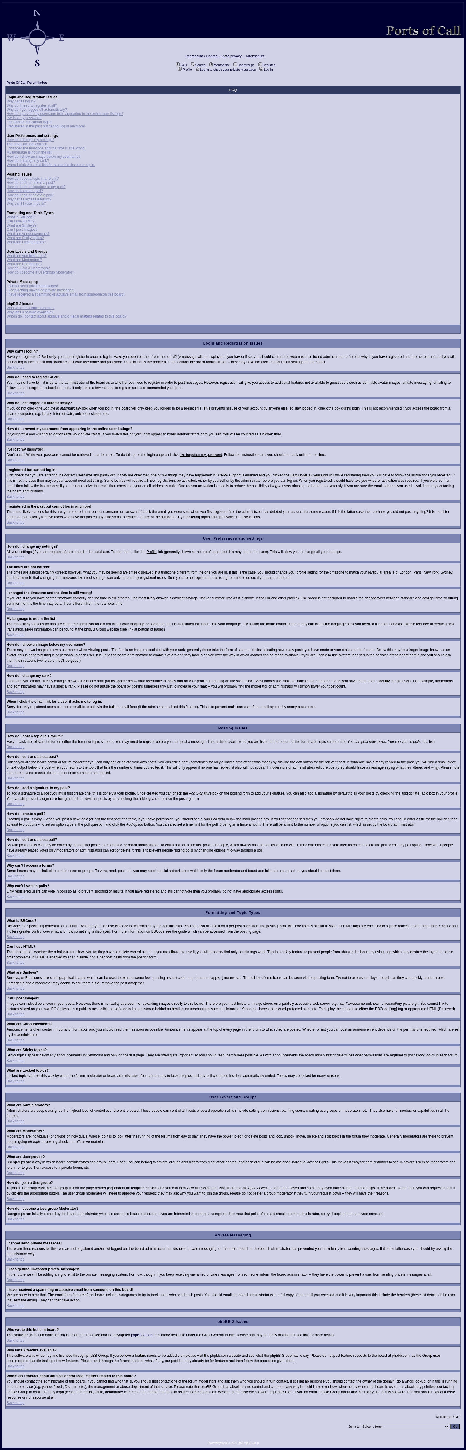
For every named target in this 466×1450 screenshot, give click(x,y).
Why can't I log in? (21, 101)
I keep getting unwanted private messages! (40, 290)
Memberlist (219, 65)
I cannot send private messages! (32, 286)
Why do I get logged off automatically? (37, 110)
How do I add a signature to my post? (36, 187)
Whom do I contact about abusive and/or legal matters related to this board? (67, 316)
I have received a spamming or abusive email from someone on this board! (66, 294)
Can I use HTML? (20, 221)
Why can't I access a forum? (29, 199)
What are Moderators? (24, 260)
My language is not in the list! (30, 152)
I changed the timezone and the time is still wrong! (46, 148)
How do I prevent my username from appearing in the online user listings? (65, 114)
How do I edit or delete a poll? (30, 195)
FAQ (181, 65)
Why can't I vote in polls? (26, 203)
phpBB (224, 1443)
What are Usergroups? (24, 264)
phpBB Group (142, 1335)
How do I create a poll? (25, 191)
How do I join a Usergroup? (28, 268)
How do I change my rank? (28, 161)
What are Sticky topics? (25, 238)
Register (266, 65)
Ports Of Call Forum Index (27, 82)
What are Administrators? (27, 256)
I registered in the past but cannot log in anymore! (46, 126)
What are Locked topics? (26, 242)
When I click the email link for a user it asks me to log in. (51, 165)
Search (198, 65)
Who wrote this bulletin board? (30, 308)
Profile (185, 69)
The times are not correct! (27, 144)
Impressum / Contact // (203, 56)
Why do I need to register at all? (32, 105)
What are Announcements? (28, 234)
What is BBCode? (21, 217)
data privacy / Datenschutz (243, 56)
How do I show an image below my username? (44, 156)
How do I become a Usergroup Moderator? (40, 272)
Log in (266, 69)
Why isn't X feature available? (30, 312)
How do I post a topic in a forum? (33, 178)
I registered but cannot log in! (30, 122)
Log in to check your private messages (226, 69)
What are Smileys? (22, 225)
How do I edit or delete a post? (31, 183)
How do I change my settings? (30, 140)
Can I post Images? (22, 230)
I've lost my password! (24, 118)
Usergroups (244, 65)
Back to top (15, 367)
